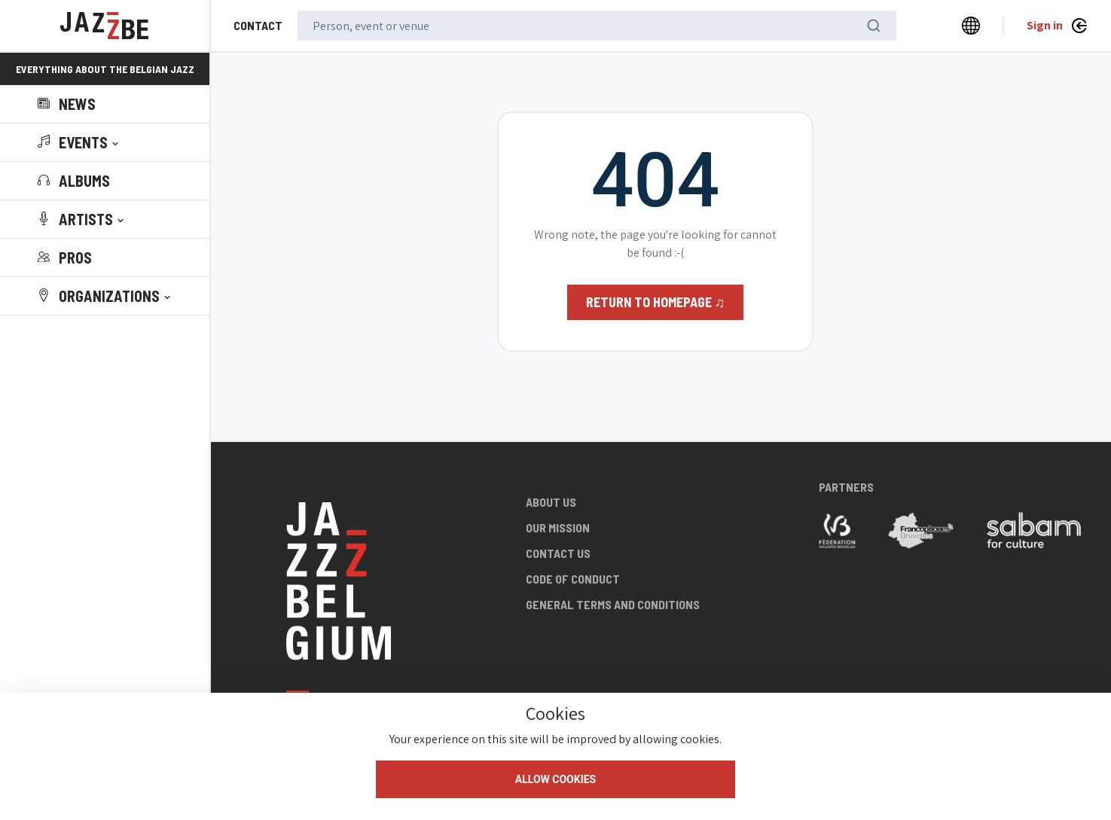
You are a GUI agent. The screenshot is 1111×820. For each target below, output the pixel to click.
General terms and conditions (613, 604)
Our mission (558, 527)
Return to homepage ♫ (655, 302)
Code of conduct (573, 579)
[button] (79, 142)
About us (551, 502)
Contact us (558, 553)
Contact (257, 25)
